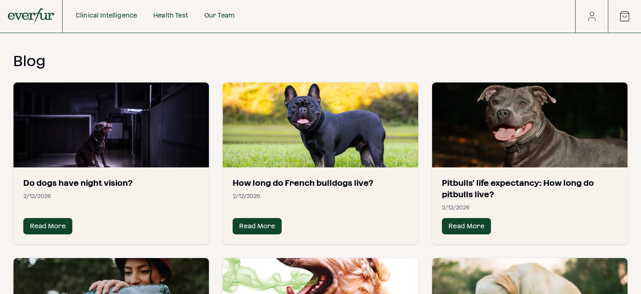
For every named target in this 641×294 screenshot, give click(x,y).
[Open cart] (624, 16)
